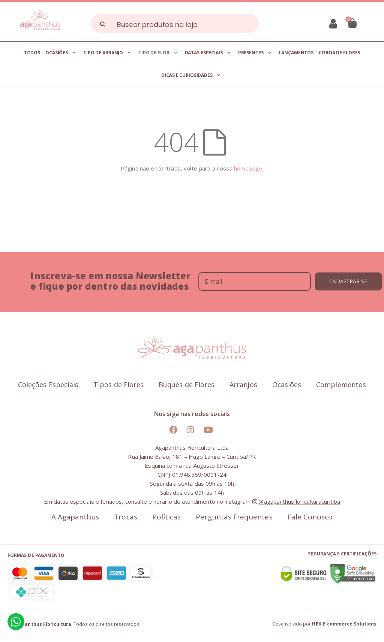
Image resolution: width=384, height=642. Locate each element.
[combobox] (175, 23)
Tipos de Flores (118, 384)
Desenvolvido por (324, 624)
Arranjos (243, 384)
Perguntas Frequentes (234, 517)
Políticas (166, 517)
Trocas (125, 517)
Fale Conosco (310, 517)
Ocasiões (287, 384)
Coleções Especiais (48, 384)
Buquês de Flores (186, 384)
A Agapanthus (75, 517)
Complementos (341, 384)
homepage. (248, 168)
